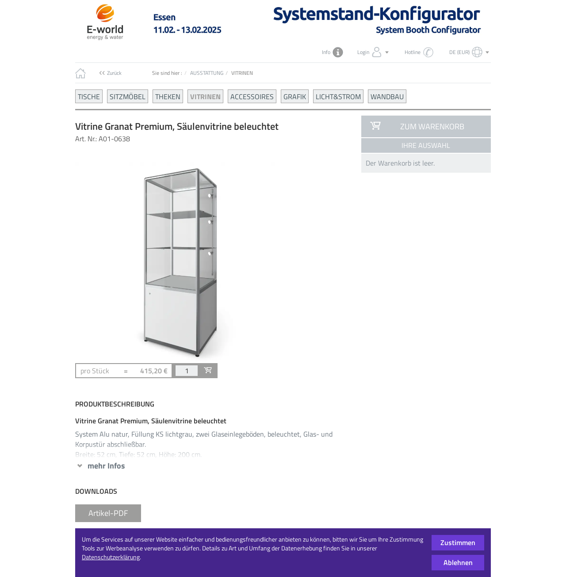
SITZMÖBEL (127, 96)
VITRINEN (205, 96)
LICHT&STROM (338, 96)
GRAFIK (294, 96)
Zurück (114, 73)
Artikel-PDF (108, 513)
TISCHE (89, 96)
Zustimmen (457, 542)
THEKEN (167, 96)
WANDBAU (387, 96)
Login (373, 52)
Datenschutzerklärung (111, 557)
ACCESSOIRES (252, 96)
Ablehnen (458, 562)
